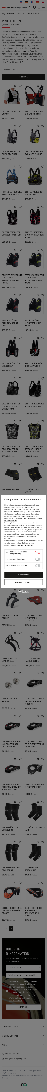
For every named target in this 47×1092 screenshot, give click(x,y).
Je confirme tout (23, 575)
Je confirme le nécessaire (24, 582)
